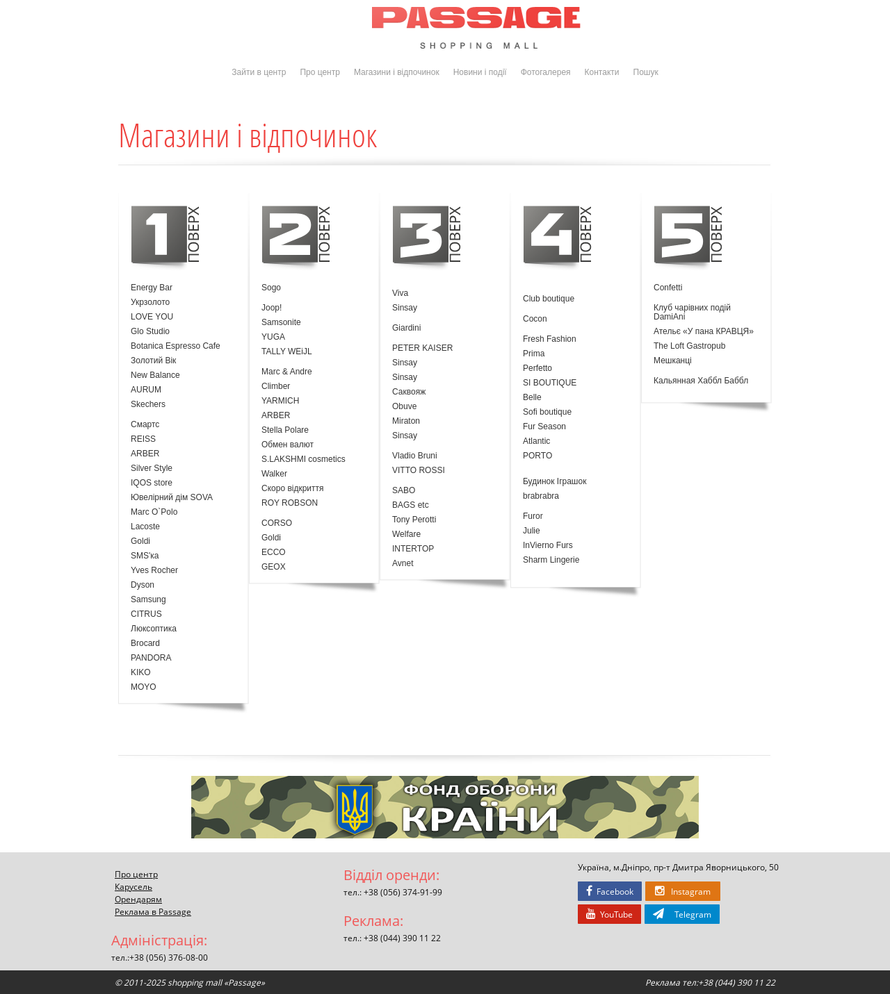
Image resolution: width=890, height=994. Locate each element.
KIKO (141, 672)
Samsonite (281, 322)
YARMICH (280, 401)
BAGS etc (410, 505)
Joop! (271, 308)
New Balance (155, 375)
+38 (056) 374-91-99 (403, 891)
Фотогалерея (546, 72)
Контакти (602, 72)
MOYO (143, 687)
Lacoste (145, 526)
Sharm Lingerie (551, 560)
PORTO (537, 456)
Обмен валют (287, 444)
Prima (533, 353)
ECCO (273, 552)
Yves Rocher (154, 570)
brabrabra (541, 496)
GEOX (273, 567)
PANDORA (151, 658)
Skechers (148, 404)
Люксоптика (154, 628)
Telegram (682, 914)
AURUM (146, 390)
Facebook (609, 891)
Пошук (645, 72)
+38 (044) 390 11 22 (402, 937)
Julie (531, 531)
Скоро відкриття (292, 488)
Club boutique (548, 299)
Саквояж (409, 392)
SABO (403, 490)
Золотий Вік (153, 360)
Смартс (145, 424)
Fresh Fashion (549, 339)
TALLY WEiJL (286, 351)
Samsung (148, 599)
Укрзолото (150, 302)
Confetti (668, 287)
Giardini (406, 328)
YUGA (273, 337)
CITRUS (146, 614)
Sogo (271, 287)
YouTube (609, 914)
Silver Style (151, 468)
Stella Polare (285, 430)
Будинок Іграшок (554, 481)
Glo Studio (150, 331)
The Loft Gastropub (689, 346)
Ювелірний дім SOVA (172, 497)
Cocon (535, 319)
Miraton (406, 421)
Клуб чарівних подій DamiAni (692, 313)
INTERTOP (413, 549)
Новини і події (480, 72)
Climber (275, 386)
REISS (143, 439)
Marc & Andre (286, 371)
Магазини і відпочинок (396, 72)
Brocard (145, 643)
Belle (532, 397)
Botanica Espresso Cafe (175, 346)
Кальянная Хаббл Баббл (701, 381)
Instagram (683, 891)
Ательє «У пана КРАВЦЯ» (704, 331)
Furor (533, 516)
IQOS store (151, 483)
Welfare (406, 534)
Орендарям (138, 898)
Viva (400, 293)
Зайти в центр (259, 72)
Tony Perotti (414, 519)
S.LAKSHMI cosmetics (303, 459)
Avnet (402, 563)
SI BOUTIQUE (549, 383)
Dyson (142, 585)
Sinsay (404, 308)
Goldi (140, 541)
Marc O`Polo (154, 512)
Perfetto (537, 368)
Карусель (133, 886)
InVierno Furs (548, 545)
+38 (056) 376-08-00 (168, 957)
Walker (274, 474)
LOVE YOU (152, 317)
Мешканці (673, 360)
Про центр (320, 72)
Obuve (404, 406)
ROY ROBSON (289, 503)
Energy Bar (151, 287)
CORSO (276, 523)
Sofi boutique (547, 412)
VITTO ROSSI (418, 470)
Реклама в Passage (153, 911)
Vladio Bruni (414, 456)
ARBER (145, 453)
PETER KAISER (422, 348)
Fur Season (544, 426)
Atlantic (536, 441)
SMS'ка (145, 556)
